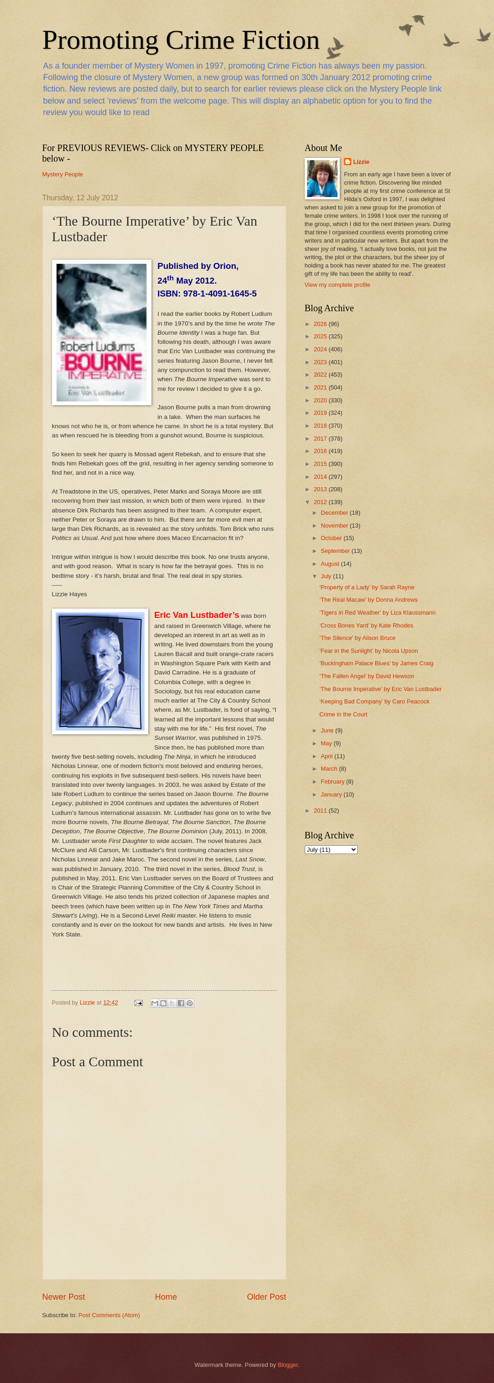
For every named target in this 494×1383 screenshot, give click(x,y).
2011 (321, 810)
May (327, 743)
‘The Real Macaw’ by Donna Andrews (369, 599)
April (327, 756)
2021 (321, 387)
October (332, 538)
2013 (321, 489)
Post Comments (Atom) (109, 1315)
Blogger (288, 1364)
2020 (321, 400)
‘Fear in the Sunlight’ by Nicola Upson (369, 650)
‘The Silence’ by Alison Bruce (358, 637)
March (330, 768)
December (335, 512)
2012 (321, 502)
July (327, 576)
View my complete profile (338, 284)
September (336, 550)
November (335, 525)
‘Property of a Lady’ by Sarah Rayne (367, 587)
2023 (321, 362)
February (333, 781)
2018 (321, 425)
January (332, 794)
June (328, 730)
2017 (321, 438)
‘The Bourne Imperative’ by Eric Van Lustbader (381, 689)
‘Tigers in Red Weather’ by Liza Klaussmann (378, 612)
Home (166, 1297)
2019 (321, 412)
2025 (321, 336)
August (331, 563)
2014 (321, 476)
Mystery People (62, 174)
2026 (321, 323)
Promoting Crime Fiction (181, 39)
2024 (321, 349)
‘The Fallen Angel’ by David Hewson (367, 676)
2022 (321, 374)
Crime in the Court (343, 714)
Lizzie (361, 161)
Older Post (266, 1297)
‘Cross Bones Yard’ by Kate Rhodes (366, 625)
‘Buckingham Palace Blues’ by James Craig (377, 663)
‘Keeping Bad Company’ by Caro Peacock (375, 701)
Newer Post (63, 1297)
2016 (321, 450)
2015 (321, 463)
